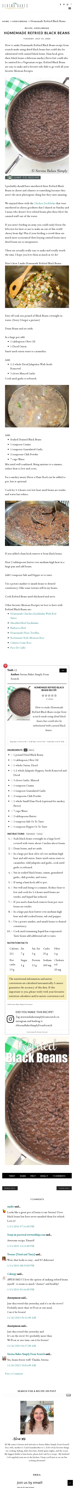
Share (22, 1176)
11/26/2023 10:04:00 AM (21, 1365)
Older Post (64, 1188)
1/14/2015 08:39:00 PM (20, 1265)
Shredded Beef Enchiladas (24, 623)
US (25, 750)
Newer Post (9, 1188)
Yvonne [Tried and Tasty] (21, 1254)
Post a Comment (14, 1373)
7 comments (60, 1176)
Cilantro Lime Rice (20, 642)
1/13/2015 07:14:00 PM (20, 1226)
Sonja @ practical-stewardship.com (26, 1234)
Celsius (40, 834)
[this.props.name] (60, 4)
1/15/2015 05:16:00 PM (20, 1289)
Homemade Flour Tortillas (24, 632)
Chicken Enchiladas (44, 203)
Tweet (11, 1176)
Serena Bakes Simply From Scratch (26, 1354)
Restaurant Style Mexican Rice (27, 637)
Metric (31, 750)
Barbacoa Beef (18, 628)
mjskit (10, 1206)
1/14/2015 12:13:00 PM (20, 1246)
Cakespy (11, 1274)
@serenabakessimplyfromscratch (38, 1016)
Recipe (29, 28)
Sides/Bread (19, 21)
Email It (45, 1176)
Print (63, 670)
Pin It (33, 1176)
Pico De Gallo (18, 647)
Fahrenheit (30, 834)
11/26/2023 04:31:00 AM (21, 1317)
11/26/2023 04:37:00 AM (21, 1345)
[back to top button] (70, 1483)
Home (5, 21)
